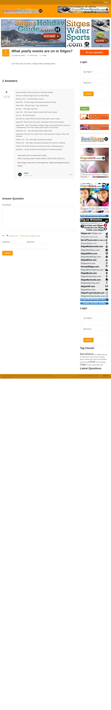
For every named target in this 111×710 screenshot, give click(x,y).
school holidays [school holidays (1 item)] (101, 362)
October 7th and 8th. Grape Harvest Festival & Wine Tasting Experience (39, 146)
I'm (3, 235)
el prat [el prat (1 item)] (90, 357)
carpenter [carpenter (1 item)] (99, 354)
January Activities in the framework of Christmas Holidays (34, 92)
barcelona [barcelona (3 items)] (86, 354)
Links (20, 155)
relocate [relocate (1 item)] (85, 362)
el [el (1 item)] (80, 357)
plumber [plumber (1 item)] (104, 359)
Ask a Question (95, 52)
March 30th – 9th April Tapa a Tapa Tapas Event (32, 105)
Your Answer (6, 205)
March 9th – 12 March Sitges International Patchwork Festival (36, 102)
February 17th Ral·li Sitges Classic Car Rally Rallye (32, 96)
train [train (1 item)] (101, 365)
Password (39, 245)
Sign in (106, 2)
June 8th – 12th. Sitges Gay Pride (27, 109)
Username (14, 245)
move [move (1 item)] (99, 359)
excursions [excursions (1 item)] (96, 357)
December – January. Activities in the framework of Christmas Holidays (39, 149)
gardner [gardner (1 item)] (102, 357)
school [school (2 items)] (91, 361)
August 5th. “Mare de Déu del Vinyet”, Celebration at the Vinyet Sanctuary (40, 122)
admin (23, 55)
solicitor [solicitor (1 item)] (89, 365)
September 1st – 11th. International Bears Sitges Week (34, 131)
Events (44, 55)
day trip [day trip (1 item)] (105, 354)
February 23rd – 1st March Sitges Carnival (30, 99)
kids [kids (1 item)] (91, 359)
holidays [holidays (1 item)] (87, 359)
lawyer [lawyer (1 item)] (95, 359)
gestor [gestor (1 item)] (82, 359)
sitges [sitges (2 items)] (83, 364)
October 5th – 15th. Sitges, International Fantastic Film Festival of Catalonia (40, 143)
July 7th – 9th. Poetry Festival (25, 115)
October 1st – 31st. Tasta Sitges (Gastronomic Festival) (34, 140)
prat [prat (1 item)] (81, 362)
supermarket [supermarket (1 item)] (96, 365)
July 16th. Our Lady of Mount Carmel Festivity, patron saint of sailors (38, 119)
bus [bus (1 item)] (95, 354)
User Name (88, 72)
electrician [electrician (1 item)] (85, 357)
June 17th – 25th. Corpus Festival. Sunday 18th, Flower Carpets (36, 112)
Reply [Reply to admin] (70, 175)
